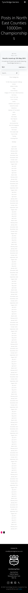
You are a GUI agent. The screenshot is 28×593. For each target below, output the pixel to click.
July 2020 (14, 281)
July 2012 (14, 489)
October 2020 (14, 274)
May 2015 (14, 416)
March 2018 (14, 342)
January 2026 (14, 153)
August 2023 (14, 209)
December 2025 (14, 155)
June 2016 (14, 387)
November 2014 (14, 429)
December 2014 (14, 426)
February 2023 (14, 222)
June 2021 (14, 264)
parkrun (14, 114)
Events (14, 101)
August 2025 (14, 164)
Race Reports (14, 119)
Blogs (14, 88)
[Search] (17, 73)
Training (14, 136)
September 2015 (14, 407)
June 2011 (14, 518)
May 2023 (14, 216)
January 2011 (14, 528)
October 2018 (14, 327)
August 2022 (14, 233)
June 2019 (14, 309)
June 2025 (14, 168)
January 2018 (14, 346)
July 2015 (14, 411)
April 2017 (14, 366)
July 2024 (14, 192)
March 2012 (14, 498)
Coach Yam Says (14, 97)
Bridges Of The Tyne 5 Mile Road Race (14, 92)
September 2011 (14, 511)
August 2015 (14, 409)
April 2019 (14, 314)
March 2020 (14, 290)
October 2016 (14, 379)
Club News (14, 95)
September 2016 (14, 381)
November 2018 (14, 324)
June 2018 (14, 335)
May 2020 (14, 285)
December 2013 (14, 452)
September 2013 (14, 459)
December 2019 (14, 296)
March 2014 (14, 446)
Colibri (20, 589)
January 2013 (14, 476)
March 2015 (14, 420)
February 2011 (14, 526)
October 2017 (14, 353)
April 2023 (14, 218)
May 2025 (14, 170)
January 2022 (14, 248)
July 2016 (14, 385)
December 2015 (14, 400)
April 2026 (14, 146)
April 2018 (14, 340)
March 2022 (14, 244)
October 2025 (14, 159)
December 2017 (14, 348)
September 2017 (14, 355)
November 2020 (14, 272)
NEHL (14, 112)
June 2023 (14, 214)
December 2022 (14, 227)
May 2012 (14, 494)
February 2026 (14, 151)
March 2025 (14, 175)
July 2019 (14, 307)
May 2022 (14, 240)
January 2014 (14, 450)
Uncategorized (14, 138)
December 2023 (14, 201)
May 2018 (14, 337)
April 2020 (14, 287)
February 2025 (14, 177)
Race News (14, 116)
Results (14, 121)
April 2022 (14, 242)
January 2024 (14, 198)
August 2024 (14, 190)
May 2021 (14, 266)
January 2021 (14, 268)
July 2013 (14, 463)
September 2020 (14, 277)
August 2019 (14, 305)
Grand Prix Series (14, 106)
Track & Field (14, 134)
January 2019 (14, 320)
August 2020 (14, 279)
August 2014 (14, 435)
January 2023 (14, 225)
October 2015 (14, 405)
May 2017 (14, 363)
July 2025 (14, 166)
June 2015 (14, 413)
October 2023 (14, 205)
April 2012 (14, 496)
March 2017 (14, 368)
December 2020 (14, 270)
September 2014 (14, 433)
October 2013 (14, 457)
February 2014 (14, 448)
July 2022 (14, 235)
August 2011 (14, 513)
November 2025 (14, 157)
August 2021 (14, 259)
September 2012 (14, 485)
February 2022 (14, 246)
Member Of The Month (14, 110)
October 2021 (14, 255)
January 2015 (14, 424)
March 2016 (14, 394)
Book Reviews (14, 90)
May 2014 (14, 442)
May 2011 (14, 520)
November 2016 (14, 376)
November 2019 (14, 298)
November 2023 (14, 203)
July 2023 (14, 212)
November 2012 (14, 481)
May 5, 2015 (14, 55)
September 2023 (14, 207)
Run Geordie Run (14, 123)
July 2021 (14, 261)
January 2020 (14, 294)
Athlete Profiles (14, 86)
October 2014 (14, 431)
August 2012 (14, 487)
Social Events (14, 127)
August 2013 (14, 461)
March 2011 (14, 524)
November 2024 (14, 183)
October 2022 (14, 231)
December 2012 (14, 479)
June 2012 (14, 492)
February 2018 (14, 344)
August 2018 (14, 331)
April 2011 (14, 522)
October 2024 (14, 185)
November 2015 (14, 403)
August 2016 (14, 383)
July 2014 (14, 437)
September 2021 (14, 257)
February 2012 (14, 500)
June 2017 (14, 361)
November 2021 (14, 253)
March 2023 (14, 220)
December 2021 (14, 251)
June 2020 (14, 283)
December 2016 (14, 374)
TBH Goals (14, 129)
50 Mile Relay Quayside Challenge (14, 82)
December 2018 (14, 322)
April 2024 (14, 196)
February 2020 (14, 292)
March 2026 (14, 149)
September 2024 (14, 188)
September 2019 (14, 303)
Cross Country (14, 99)
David (14, 53)
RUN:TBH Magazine (14, 125)
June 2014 (14, 439)
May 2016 (14, 390)
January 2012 (14, 502)
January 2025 (14, 179)
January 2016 (14, 398)
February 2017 (14, 370)
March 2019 (14, 316)
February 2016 (14, 396)
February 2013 (14, 474)
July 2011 (14, 515)
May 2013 (14, 468)
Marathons (14, 108)
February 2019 (14, 318)
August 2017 (14, 357)
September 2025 (14, 162)
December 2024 (14, 181)
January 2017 (14, 372)
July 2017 (14, 359)
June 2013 (14, 465)
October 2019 (14, 301)
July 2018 (14, 333)
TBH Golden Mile (14, 132)
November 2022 (14, 229)
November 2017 (14, 350)
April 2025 (14, 172)
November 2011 (14, 507)
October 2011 (14, 509)
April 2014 (14, 444)
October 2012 (14, 483)
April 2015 (14, 418)
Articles (14, 84)
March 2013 (14, 472)
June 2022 (14, 238)
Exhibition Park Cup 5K (14, 103)
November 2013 (14, 455)
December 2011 (14, 505)
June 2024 (14, 194)
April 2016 (14, 392)
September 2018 (14, 329)
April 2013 (14, 470)
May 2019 (14, 311)
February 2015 (14, 422)
